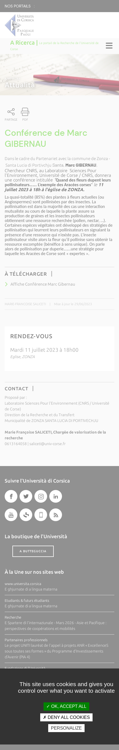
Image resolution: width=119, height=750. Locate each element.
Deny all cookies (66, 717)
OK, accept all (66, 706)
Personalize (66, 728)
